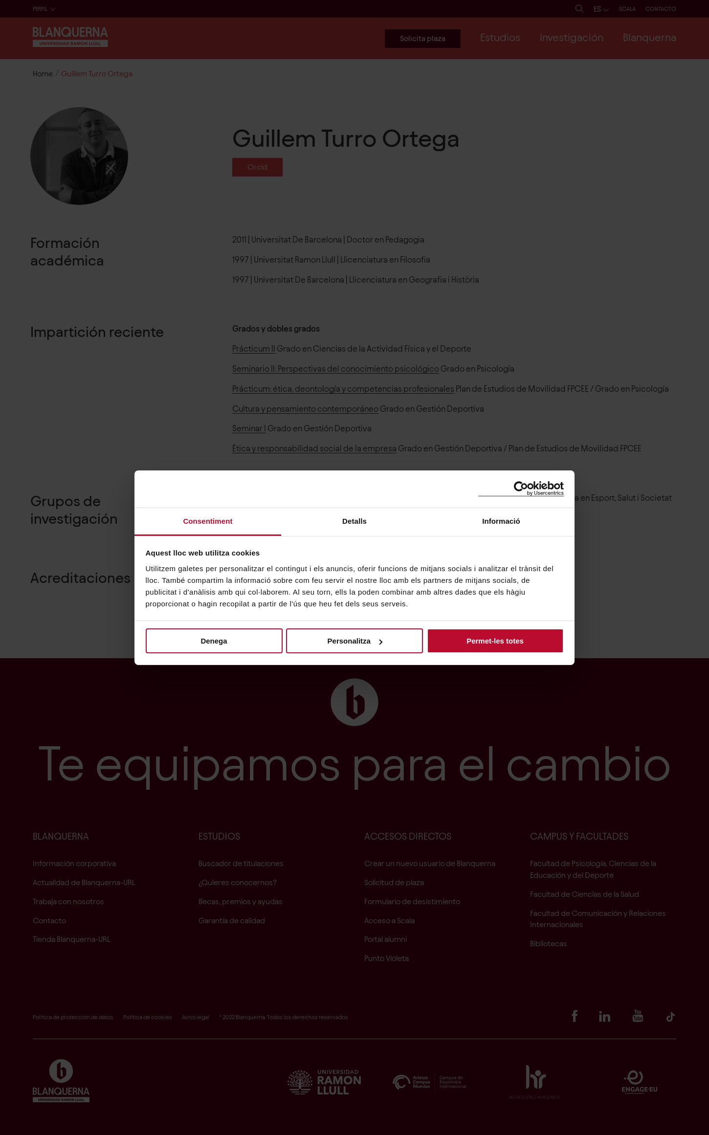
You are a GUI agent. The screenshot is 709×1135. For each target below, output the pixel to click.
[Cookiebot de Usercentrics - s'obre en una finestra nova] (521, 488)
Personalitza (355, 641)
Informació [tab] (501, 520)
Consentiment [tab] (207, 520)
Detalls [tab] (354, 520)
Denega (213, 641)
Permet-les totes (495, 641)
